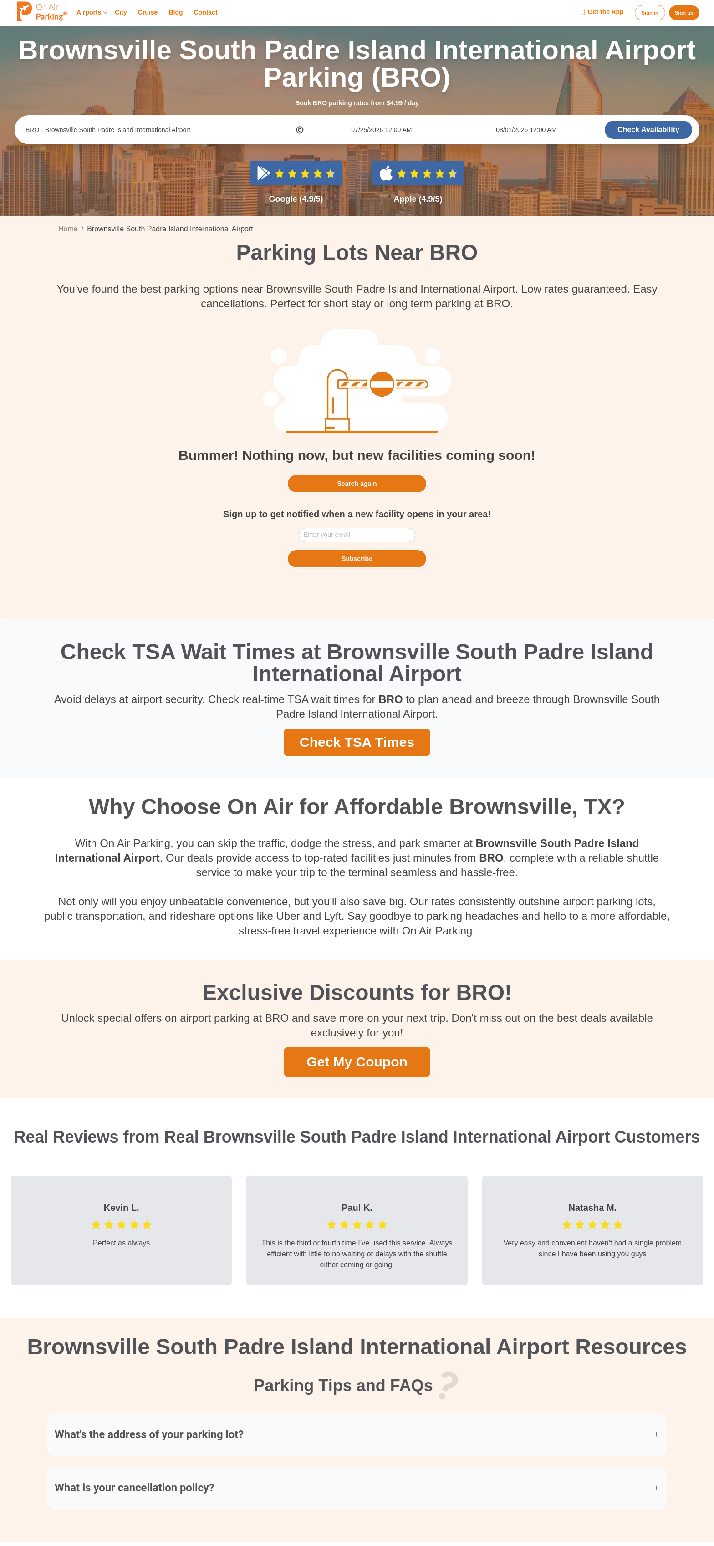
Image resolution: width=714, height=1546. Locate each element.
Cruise (148, 12)
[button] (357, 1435)
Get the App (602, 12)
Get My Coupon (357, 1060)
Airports (91, 12)
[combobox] (160, 130)
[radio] (279, 173)
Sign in (650, 12)
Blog (175, 12)
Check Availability (648, 129)
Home (68, 229)
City (121, 12)
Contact (205, 12)
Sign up (684, 12)
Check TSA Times (357, 741)
